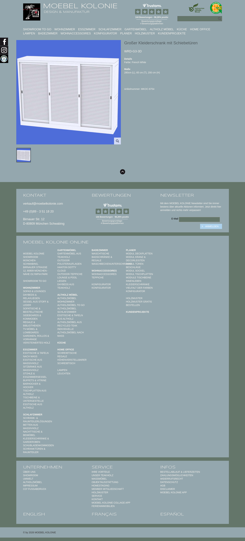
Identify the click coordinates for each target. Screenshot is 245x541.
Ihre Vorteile (101, 472)
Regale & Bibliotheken (32, 324)
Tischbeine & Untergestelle (33, 399)
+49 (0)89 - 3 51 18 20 (38, 211)
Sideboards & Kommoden (32, 317)
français (104, 514)
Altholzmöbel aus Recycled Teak (69, 324)
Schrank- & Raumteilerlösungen (37, 420)
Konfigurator (105, 33)
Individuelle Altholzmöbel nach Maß (70, 332)
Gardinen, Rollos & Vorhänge (36, 337)
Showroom (30, 475)
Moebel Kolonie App (173, 492)
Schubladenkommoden (38, 445)
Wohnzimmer (64, 29)
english (34, 514)
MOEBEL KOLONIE (80, 6)
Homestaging (101, 485)
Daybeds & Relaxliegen (31, 296)
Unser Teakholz (102, 475)
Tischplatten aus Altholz (34, 392)
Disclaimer (167, 489)
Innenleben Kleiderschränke (138, 283)
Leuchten (63, 373)
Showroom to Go (37, 29)
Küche (182, 29)
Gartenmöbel (135, 29)
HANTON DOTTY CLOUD (66, 269)
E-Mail (174, 218)
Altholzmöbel (32, 482)
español (172, 514)
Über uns (29, 472)
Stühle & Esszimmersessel (35, 375)
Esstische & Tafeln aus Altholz (70, 317)
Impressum (30, 485)
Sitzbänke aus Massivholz (32, 368)
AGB (162, 485)
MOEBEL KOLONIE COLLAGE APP (111, 502)
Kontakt (97, 499)
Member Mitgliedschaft (108, 489)
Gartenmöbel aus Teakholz (69, 255)
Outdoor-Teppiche (69, 274)
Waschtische (100, 253)
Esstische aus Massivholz (32, 361)
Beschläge (133, 267)
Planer (126, 33)
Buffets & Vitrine (34, 380)
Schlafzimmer (109, 29)
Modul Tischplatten (139, 274)
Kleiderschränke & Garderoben (36, 440)
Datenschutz (169, 482)
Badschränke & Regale (102, 259)
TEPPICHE (98, 277)
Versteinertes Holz (36, 342)
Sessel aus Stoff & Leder (36, 303)
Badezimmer (47, 33)
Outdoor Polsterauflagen (69, 262)
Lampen (29, 33)
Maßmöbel (99, 478)
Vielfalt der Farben (139, 287)
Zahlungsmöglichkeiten (176, 475)
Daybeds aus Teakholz (65, 286)
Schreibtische (67, 353)
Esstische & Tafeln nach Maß (36, 355)
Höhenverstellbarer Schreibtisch (72, 361)
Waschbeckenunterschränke (112, 263)
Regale (62, 356)
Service (97, 495)
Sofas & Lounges (34, 291)
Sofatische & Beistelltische (33, 310)
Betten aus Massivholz (31, 426)
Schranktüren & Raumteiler (34, 450)
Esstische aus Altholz (32, 406)
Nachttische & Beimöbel (33, 433)
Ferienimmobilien (103, 506)
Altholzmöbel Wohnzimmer (66, 300)
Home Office (200, 29)
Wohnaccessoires (76, 33)
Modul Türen (135, 263)
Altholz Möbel (162, 29)
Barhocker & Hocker (32, 385)
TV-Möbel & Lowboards (31, 331)
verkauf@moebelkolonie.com (43, 203)
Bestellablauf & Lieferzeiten (180, 472)
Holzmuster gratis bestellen (139, 303)
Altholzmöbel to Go (71, 305)
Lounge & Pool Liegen (67, 279)
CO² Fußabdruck (34, 489)
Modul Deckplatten (139, 253)
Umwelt (28, 478)
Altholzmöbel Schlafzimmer (66, 310)
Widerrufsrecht (171, 478)
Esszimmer (86, 29)
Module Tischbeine (138, 277)
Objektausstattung (105, 482)
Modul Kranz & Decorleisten (136, 259)
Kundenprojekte (172, 33)
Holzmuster (145, 33)
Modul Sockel (135, 270)
